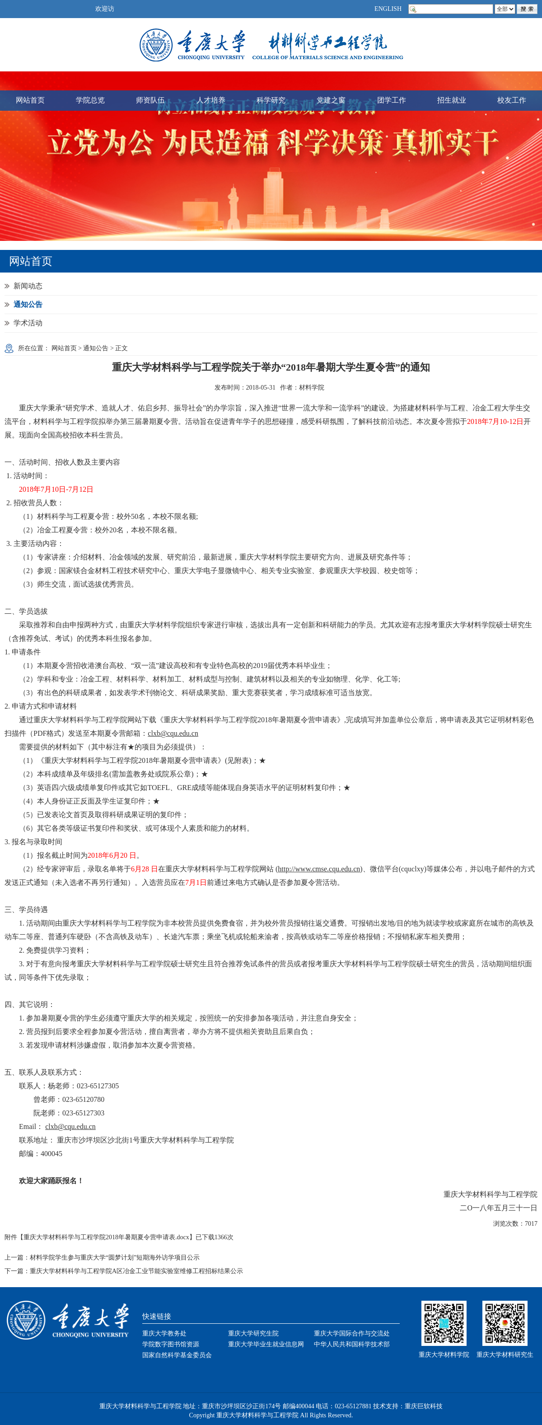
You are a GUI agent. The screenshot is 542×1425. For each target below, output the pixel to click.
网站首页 (30, 100)
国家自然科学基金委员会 (177, 1355)
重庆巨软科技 (424, 1406)
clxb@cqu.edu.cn (173, 733)
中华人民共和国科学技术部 (352, 1344)
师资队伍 (150, 100)
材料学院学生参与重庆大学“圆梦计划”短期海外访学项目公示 (115, 1257)
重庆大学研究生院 (253, 1333)
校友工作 (511, 100)
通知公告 (28, 304)
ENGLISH (388, 8)
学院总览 (90, 100)
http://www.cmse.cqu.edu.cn (319, 869)
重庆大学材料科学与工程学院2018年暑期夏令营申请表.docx (106, 1237)
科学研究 (271, 100)
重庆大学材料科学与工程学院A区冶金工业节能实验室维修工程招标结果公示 (136, 1271)
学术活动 (28, 323)
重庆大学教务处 (164, 1333)
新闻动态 (28, 286)
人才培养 (210, 100)
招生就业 (451, 100)
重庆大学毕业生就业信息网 (266, 1344)
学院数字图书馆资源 (170, 1344)
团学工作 (391, 100)
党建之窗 (331, 100)
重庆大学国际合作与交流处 (352, 1333)
